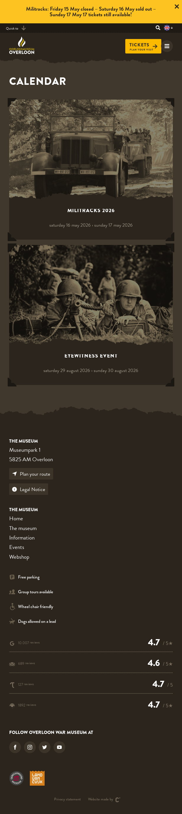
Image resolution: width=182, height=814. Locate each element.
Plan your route (31, 474)
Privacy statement (67, 799)
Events (16, 547)
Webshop (19, 557)
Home (16, 518)
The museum (23, 528)
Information (22, 537)
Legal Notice (28, 489)
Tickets (143, 45)
